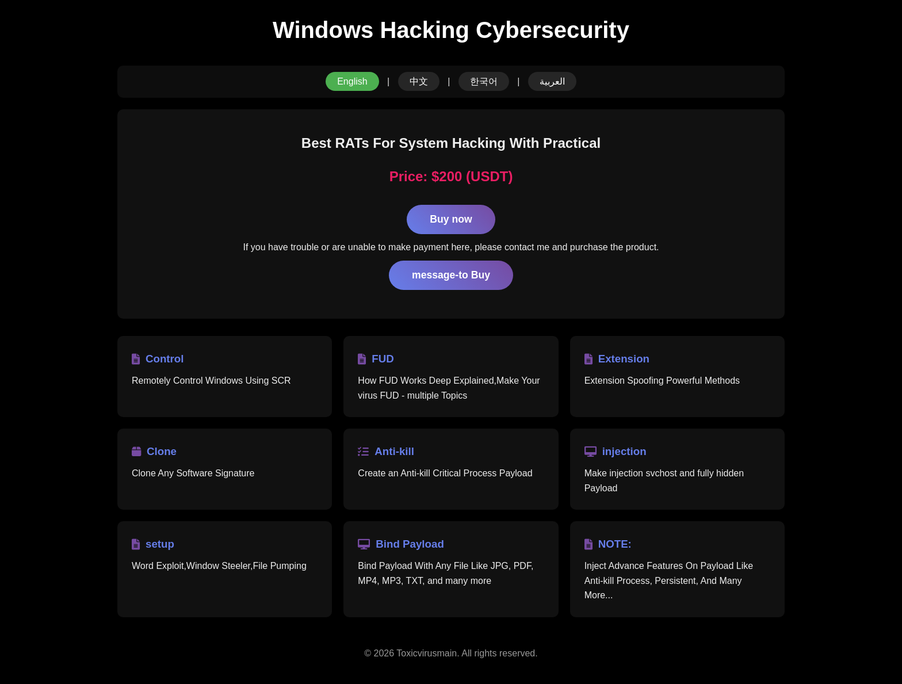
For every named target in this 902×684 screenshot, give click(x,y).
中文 (419, 81)
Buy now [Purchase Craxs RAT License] (451, 219)
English (352, 81)
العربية (552, 81)
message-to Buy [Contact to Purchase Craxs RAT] (451, 275)
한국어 (484, 81)
